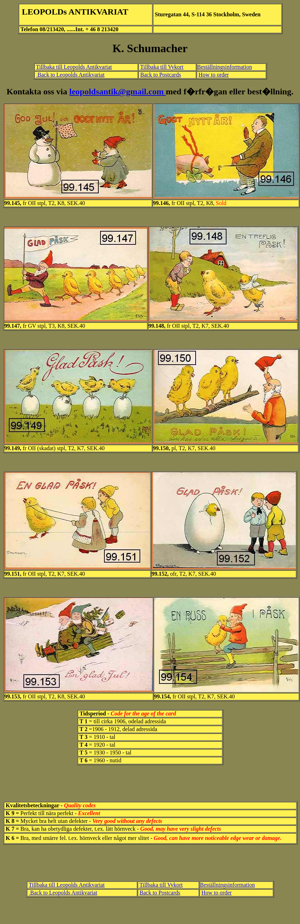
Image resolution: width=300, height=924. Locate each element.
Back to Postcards (160, 75)
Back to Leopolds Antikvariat (70, 75)
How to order (213, 75)
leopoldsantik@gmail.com (117, 91)
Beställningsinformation (224, 67)
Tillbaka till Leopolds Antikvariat (74, 67)
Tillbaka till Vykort (162, 67)
